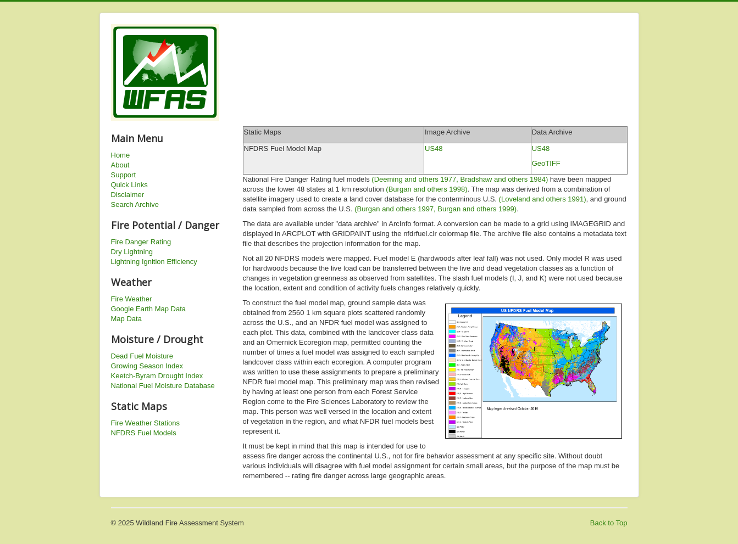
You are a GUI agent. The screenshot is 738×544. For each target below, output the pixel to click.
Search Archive (135, 204)
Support (123, 175)
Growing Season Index (147, 366)
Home (120, 155)
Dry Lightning (132, 252)
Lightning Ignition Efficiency (154, 261)
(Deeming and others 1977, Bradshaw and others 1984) (459, 179)
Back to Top (609, 523)
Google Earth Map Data (148, 309)
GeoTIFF (546, 163)
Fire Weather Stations (145, 423)
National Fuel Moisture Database (163, 386)
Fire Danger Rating (141, 242)
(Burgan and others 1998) (426, 189)
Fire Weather (131, 299)
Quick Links (129, 185)
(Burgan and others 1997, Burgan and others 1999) (435, 209)
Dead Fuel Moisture (142, 356)
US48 (434, 148)
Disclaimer (128, 194)
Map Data (126, 319)
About (120, 165)
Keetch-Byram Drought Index (157, 376)
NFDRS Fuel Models (143, 433)
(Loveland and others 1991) (542, 199)
